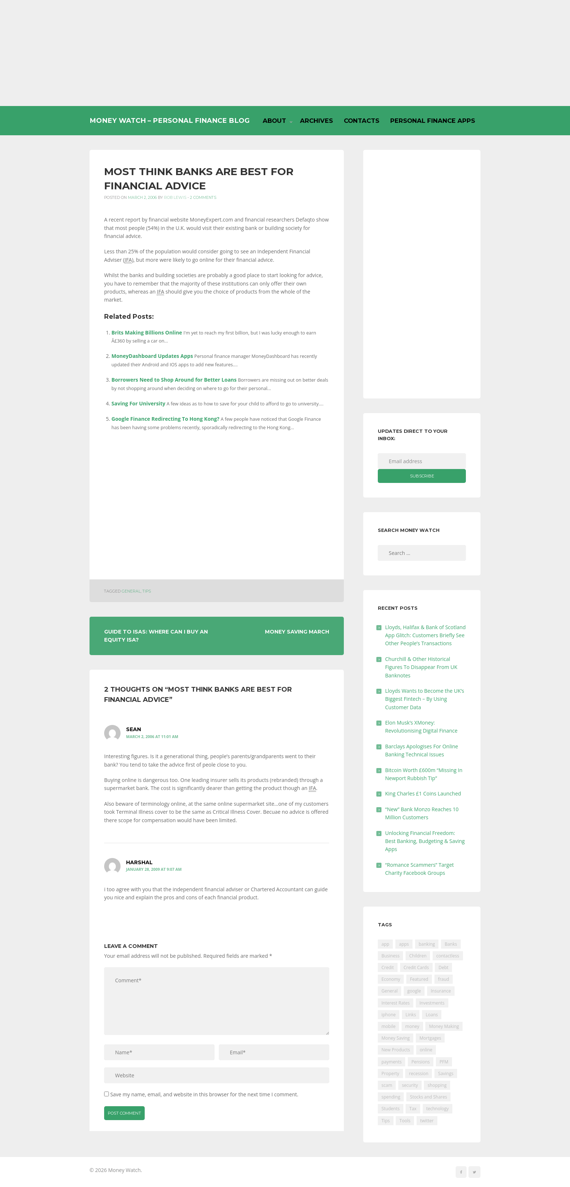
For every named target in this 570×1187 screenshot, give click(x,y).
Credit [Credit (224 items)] (387, 967)
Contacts (361, 120)
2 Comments (203, 197)
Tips (146, 591)
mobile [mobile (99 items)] (388, 1026)
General (131, 591)
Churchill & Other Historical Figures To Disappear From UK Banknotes (421, 667)
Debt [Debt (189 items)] (443, 967)
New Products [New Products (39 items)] (395, 1050)
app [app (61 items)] (385, 944)
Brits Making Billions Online (146, 332)
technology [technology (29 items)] (437, 1108)
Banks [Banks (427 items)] (451, 944)
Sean (133, 729)
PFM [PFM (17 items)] (444, 1062)
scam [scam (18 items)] (386, 1085)
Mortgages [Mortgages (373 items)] (430, 1038)
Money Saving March (297, 631)
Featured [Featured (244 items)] (419, 979)
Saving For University (138, 403)
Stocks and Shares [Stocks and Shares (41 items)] (428, 1097)
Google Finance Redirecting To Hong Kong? (165, 418)
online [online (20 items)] (426, 1050)
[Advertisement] (285, 53)
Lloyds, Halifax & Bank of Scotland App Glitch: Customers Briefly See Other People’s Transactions (425, 635)
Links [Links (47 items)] (411, 1015)
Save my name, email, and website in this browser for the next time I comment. (204, 1094)
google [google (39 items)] (414, 991)
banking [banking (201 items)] (427, 944)
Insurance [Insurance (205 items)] (441, 991)
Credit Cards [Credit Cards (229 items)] (416, 967)
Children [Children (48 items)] (417, 956)
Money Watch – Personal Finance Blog (170, 120)
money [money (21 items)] (412, 1026)
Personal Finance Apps (432, 120)
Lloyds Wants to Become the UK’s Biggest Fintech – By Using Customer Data (424, 699)
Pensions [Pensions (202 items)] (420, 1062)
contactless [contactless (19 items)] (447, 956)
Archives (316, 120)
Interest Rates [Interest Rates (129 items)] (395, 1003)
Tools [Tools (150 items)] (404, 1121)
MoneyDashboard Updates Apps (152, 355)
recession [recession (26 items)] (418, 1073)
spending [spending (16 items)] (390, 1097)
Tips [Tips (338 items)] (385, 1121)
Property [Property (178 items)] (390, 1073)
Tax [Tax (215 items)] (413, 1108)
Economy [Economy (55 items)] (390, 979)
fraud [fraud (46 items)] (443, 979)
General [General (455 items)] (389, 991)
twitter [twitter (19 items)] (427, 1121)
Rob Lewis (175, 197)
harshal (139, 862)
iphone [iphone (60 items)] (388, 1015)
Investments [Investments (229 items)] (432, 1003)
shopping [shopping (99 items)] (437, 1085)
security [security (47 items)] (410, 1085)
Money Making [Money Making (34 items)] (444, 1026)
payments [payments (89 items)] (391, 1062)
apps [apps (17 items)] (404, 944)
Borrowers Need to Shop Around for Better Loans (174, 379)
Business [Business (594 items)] (390, 956)
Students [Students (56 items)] (390, 1108)
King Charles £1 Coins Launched (423, 793)
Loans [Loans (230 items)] (432, 1015)
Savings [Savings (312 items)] (445, 1073)
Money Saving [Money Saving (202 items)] (395, 1038)
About (274, 120)
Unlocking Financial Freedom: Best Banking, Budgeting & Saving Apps (425, 841)
